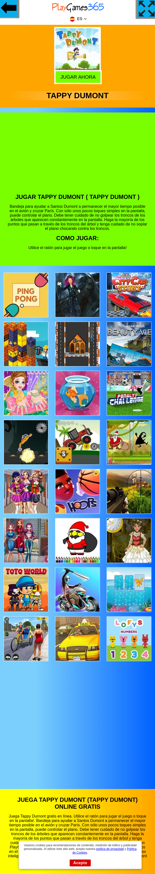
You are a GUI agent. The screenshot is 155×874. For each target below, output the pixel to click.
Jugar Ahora (77, 77)
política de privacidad (110, 849)
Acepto (80, 863)
